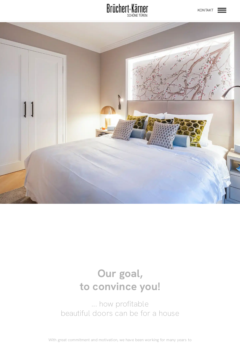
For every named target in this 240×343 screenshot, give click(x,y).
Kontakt (205, 10)
